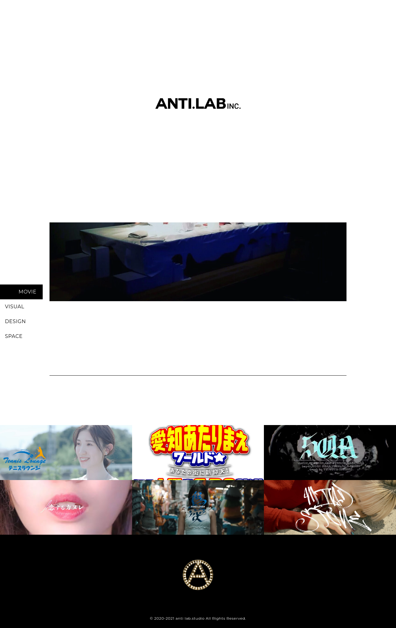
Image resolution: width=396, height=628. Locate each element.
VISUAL (14, 307)
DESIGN (15, 321)
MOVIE (28, 292)
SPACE (14, 336)
